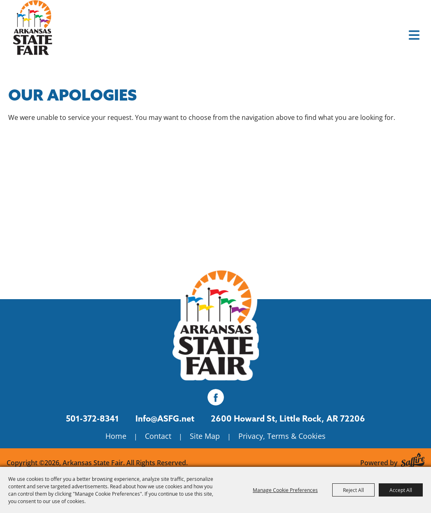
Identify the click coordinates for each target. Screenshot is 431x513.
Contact (158, 436)
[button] (414, 35)
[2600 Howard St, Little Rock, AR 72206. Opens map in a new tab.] (267, 418)
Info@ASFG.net (164, 418)
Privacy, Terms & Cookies (282, 436)
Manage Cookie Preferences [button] (285, 490)
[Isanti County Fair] (215, 322)
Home (115, 436)
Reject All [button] (353, 490)
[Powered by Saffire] (412, 459)
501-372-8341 (92, 418)
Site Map (205, 436)
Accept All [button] (400, 490)
